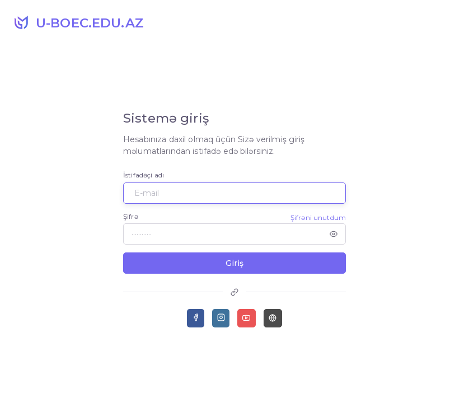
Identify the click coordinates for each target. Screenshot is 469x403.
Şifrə (130, 216)
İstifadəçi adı (143, 175)
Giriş (234, 263)
